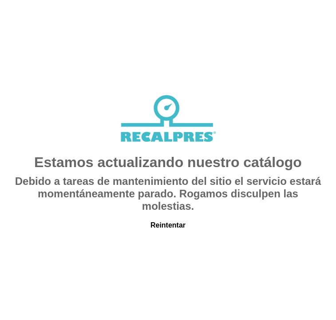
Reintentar (168, 225)
